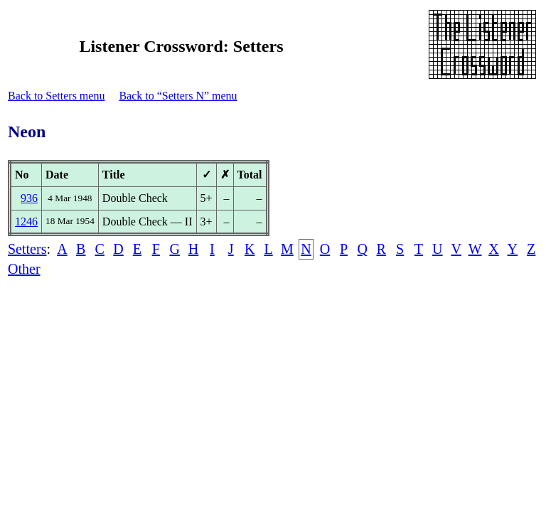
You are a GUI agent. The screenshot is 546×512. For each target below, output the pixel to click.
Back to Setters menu (56, 96)
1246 (26, 221)
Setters (27, 249)
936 (29, 198)
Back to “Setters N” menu (178, 96)
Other (24, 269)
